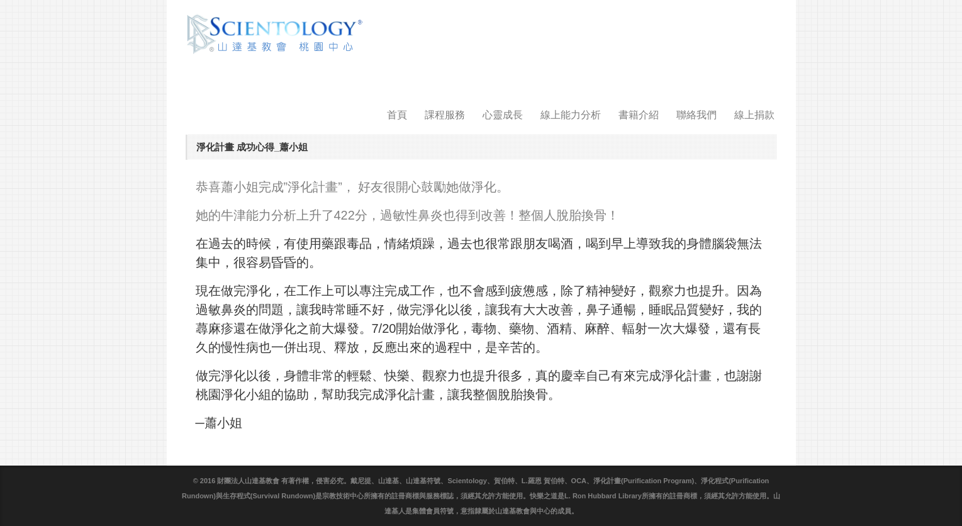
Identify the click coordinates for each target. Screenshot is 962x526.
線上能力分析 (570, 114)
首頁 (397, 114)
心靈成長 (503, 114)
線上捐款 (754, 114)
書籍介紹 (638, 114)
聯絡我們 (696, 114)
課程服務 (445, 114)
